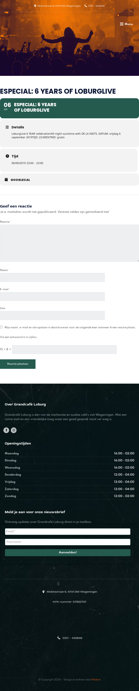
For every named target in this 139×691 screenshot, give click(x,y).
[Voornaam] (67, 542)
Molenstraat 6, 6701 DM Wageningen (59, 5)
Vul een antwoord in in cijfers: (18, 337)
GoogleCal (20, 180)
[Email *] (67, 531)
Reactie (5, 222)
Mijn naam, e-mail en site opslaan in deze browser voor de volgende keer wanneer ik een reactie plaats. (70, 327)
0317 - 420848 (96, 5)
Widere (96, 679)
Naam (5, 270)
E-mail (5, 289)
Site (2, 308)
